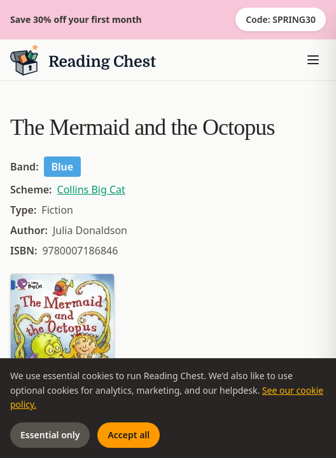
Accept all (129, 435)
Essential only (50, 435)
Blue (63, 167)
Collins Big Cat (91, 190)
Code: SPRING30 (281, 19)
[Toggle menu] (313, 60)
